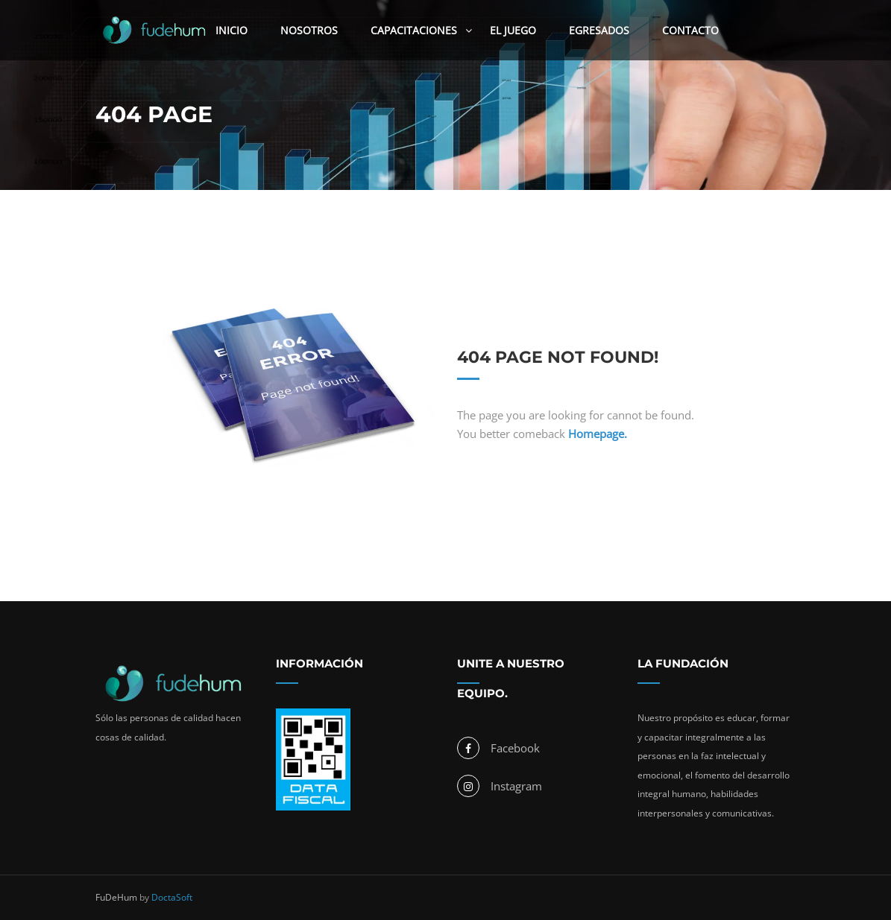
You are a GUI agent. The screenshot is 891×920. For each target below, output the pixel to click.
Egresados (599, 30)
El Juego (513, 30)
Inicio (231, 30)
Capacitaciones (414, 30)
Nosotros (309, 30)
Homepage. (597, 433)
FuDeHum (116, 897)
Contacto (690, 30)
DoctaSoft (171, 897)
